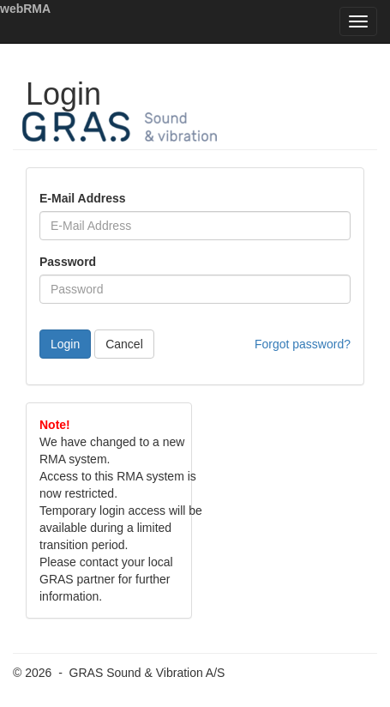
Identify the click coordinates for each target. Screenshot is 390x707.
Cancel (124, 344)
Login (65, 344)
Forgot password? (303, 344)
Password (67, 262)
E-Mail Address (82, 198)
